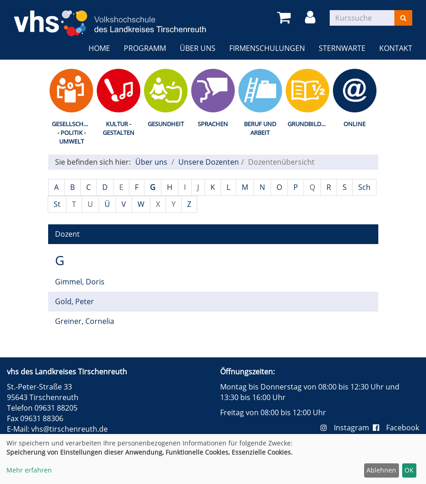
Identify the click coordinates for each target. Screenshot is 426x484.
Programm (145, 48)
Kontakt (395, 48)
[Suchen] (403, 18)
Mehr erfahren (29, 470)
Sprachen (213, 124)
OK (409, 470)
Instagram (347, 428)
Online (354, 124)
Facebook (396, 428)
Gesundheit (166, 124)
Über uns (198, 48)
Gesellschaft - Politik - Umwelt (73, 132)
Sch (364, 187)
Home (99, 48)
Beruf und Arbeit (260, 128)
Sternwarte (342, 48)
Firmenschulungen (267, 48)
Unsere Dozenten (208, 162)
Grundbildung (309, 124)
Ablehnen (381, 470)
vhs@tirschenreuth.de (69, 429)
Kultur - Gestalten (118, 128)
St (57, 204)
